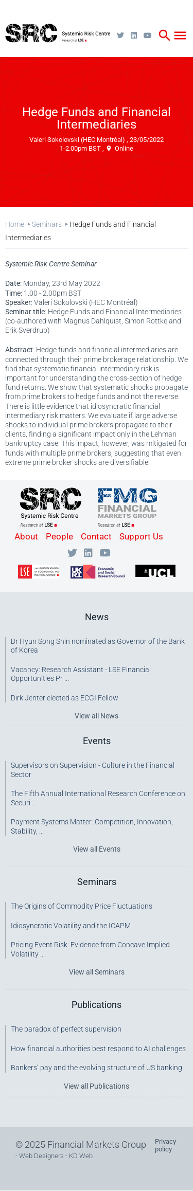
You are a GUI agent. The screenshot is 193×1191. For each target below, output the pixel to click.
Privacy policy (165, 1145)
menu (180, 35)
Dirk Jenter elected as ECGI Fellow (64, 698)
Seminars (47, 224)
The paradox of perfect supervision (66, 1029)
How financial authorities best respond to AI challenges (98, 1048)
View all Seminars (97, 972)
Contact (96, 536)
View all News (96, 716)
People (59, 536)
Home (14, 224)
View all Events (96, 849)
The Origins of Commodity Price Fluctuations (81, 906)
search (164, 35)
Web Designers (41, 1156)
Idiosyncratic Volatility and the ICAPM (71, 926)
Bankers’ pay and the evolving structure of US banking (96, 1067)
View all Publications (96, 1086)
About (26, 536)
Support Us (141, 536)
